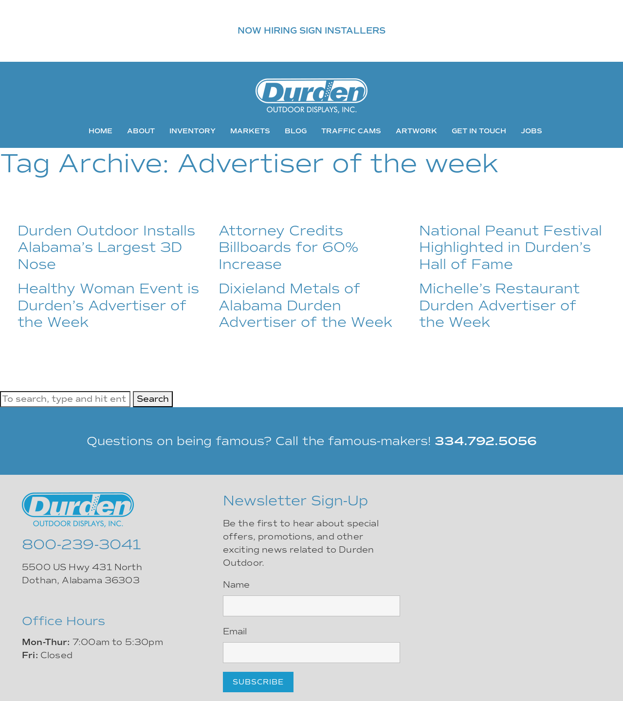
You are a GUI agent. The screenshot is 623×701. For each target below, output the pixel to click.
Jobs (531, 130)
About (141, 130)
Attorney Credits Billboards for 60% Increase (288, 247)
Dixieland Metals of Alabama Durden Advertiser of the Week (305, 305)
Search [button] (153, 399)
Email (235, 631)
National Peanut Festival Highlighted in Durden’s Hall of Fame (510, 247)
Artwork (416, 130)
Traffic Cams (351, 130)
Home (100, 130)
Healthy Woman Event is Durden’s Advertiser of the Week (108, 305)
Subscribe (258, 682)
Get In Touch (479, 130)
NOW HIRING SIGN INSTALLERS (311, 30)
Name (236, 584)
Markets (250, 130)
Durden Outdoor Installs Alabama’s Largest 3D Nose (106, 247)
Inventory (192, 130)
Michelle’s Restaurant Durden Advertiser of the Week (499, 305)
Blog (296, 130)
